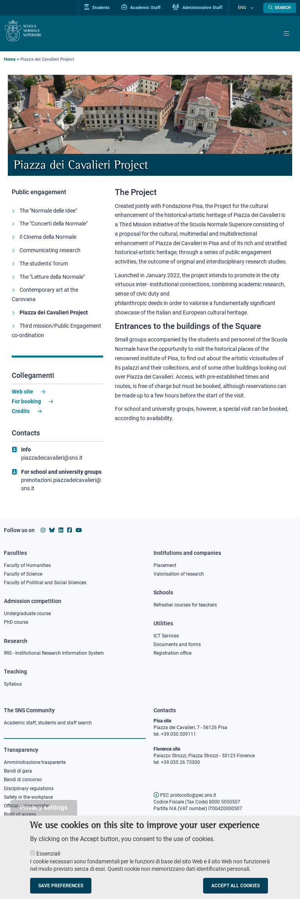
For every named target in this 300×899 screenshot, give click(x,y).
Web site (22, 396)
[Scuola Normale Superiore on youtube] (79, 530)
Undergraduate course (27, 613)
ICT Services (166, 636)
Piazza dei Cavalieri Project (54, 317)
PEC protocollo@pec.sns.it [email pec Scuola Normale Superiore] (185, 795)
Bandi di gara (18, 771)
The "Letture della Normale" (52, 281)
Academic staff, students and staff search (48, 723)
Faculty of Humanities (27, 565)
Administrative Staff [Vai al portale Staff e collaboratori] (206, 7)
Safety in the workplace (28, 797)
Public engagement (42, 192)
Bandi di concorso (23, 779)
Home (10, 59)
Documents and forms (177, 644)
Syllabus (13, 684)
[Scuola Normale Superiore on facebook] (69, 530)
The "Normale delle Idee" (48, 214)
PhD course (16, 622)
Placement (165, 565)
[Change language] (252, 7)
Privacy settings (44, 814)
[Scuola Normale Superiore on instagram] (43, 530)
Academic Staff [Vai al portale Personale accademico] (150, 7)
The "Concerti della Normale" (54, 228)
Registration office (172, 653)
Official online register (26, 806)
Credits (21, 415)
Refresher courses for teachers (185, 605)
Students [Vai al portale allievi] (106, 7)
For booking (26, 406)
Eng (246, 8)
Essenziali (48, 860)
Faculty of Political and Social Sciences (45, 582)
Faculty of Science (23, 574)
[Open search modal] (279, 8)
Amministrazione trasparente (35, 762)
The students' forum (44, 268)
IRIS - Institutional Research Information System (54, 653)
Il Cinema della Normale (48, 241)
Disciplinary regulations (29, 788)
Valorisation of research (179, 574)
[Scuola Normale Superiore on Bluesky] (52, 530)
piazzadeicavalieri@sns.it (51, 462)
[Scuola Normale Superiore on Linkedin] (61, 530)
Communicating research (50, 254)
